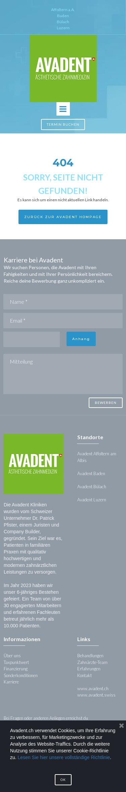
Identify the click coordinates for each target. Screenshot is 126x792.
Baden (63, 15)
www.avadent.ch (93, 688)
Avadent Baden (91, 473)
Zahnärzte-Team (92, 662)
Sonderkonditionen (21, 675)
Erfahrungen (88, 668)
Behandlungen (90, 655)
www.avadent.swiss (96, 695)
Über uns (12, 655)
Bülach (63, 21)
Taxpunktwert (16, 662)
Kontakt (84, 675)
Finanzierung (16, 668)
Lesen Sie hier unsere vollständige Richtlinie (64, 757)
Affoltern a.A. (63, 9)
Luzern (63, 27)
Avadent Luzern (91, 499)
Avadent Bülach (91, 486)
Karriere (11, 681)
